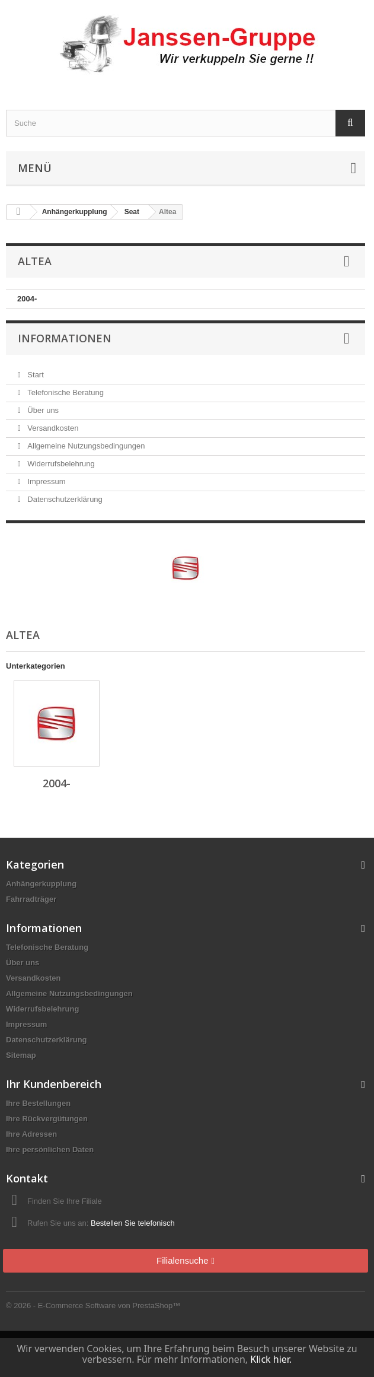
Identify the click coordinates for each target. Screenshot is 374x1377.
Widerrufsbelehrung (60, 463)
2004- (27, 298)
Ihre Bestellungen (38, 1103)
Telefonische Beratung (64, 392)
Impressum (45, 481)
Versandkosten (52, 428)
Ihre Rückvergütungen (47, 1118)
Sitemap (21, 1055)
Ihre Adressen (31, 1134)
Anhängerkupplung (41, 883)
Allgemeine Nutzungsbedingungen (85, 445)
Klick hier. (271, 1359)
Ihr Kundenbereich (53, 1084)
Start (34, 374)
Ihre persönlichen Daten (50, 1149)
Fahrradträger (31, 899)
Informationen (64, 338)
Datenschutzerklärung (64, 499)
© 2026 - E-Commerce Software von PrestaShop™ (93, 1305)
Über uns (42, 410)
